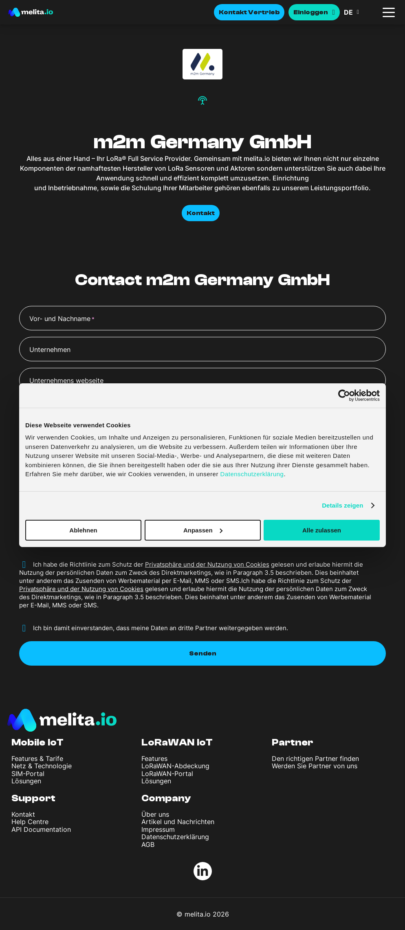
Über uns (155, 814)
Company (166, 798)
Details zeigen (342, 505)
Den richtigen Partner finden (315, 758)
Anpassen (202, 529)
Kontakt (201, 213)
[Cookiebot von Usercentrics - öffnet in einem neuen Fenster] (344, 395)
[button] (360, 12)
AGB (147, 844)
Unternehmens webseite (66, 380)
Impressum (158, 829)
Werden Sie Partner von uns (314, 766)
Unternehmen (49, 349)
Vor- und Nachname (62, 318)
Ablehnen (83, 529)
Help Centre (29, 822)
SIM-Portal (27, 774)
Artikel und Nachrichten (177, 822)
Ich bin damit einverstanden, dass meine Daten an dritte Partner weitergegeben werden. (160, 628)
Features (154, 758)
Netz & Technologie (41, 766)
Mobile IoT (37, 742)
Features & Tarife (37, 758)
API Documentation (41, 829)
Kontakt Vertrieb (249, 12)
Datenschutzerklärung (175, 837)
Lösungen (26, 781)
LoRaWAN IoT (177, 742)
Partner (292, 742)
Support (33, 798)
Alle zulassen (321, 529)
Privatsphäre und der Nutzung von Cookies (207, 564)
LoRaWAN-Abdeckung (175, 766)
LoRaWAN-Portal (167, 774)
